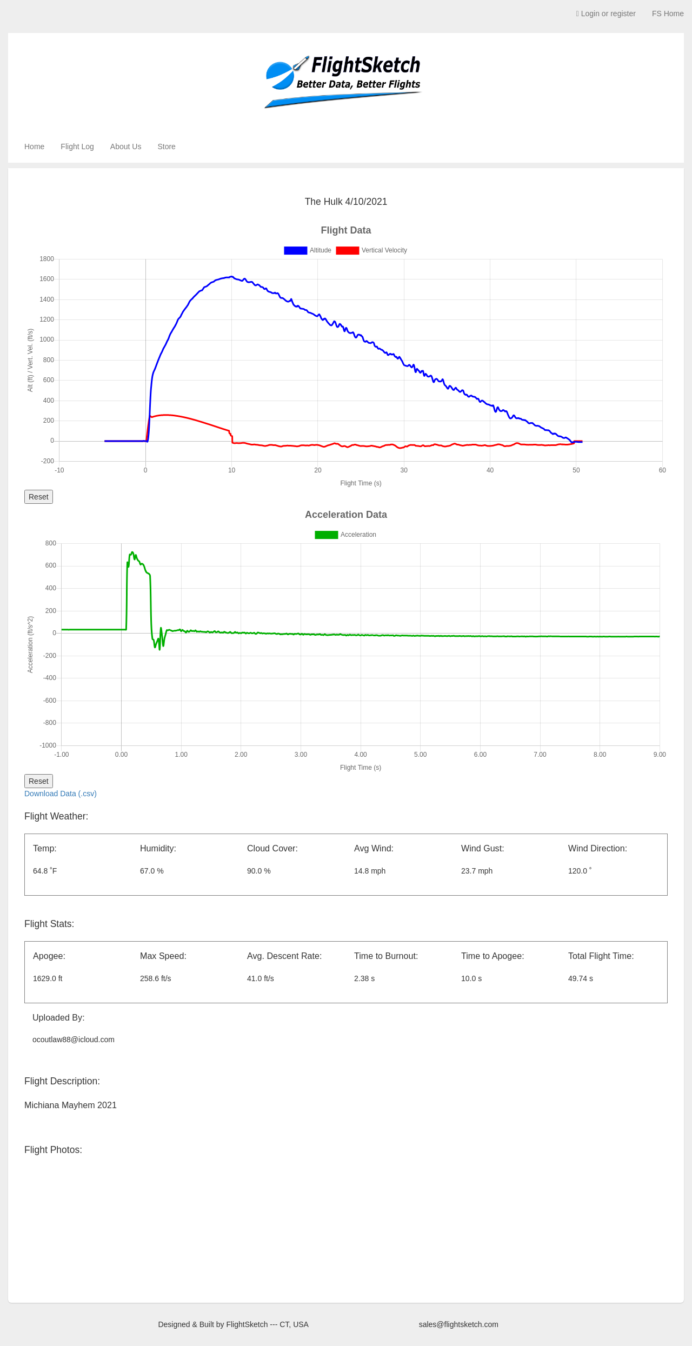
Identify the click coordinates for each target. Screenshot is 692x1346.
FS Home (668, 13)
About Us (126, 146)
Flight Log (77, 146)
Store (166, 146)
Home (34, 146)
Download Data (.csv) (60, 793)
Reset (39, 496)
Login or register (606, 13)
